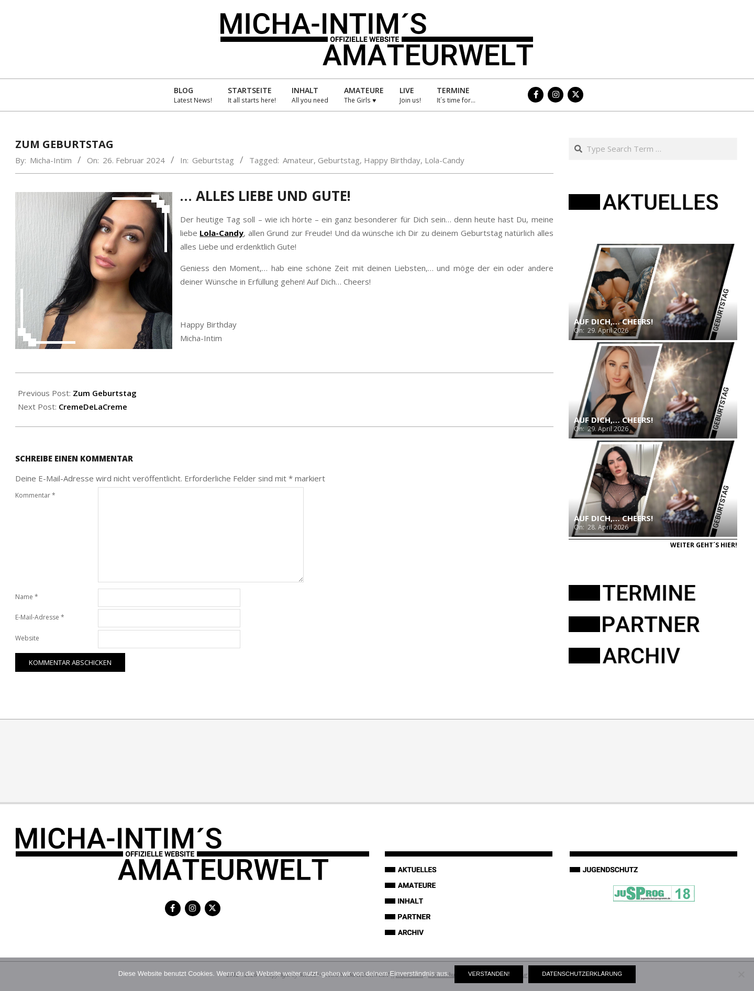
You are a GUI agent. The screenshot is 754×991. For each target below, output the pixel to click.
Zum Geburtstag (105, 393)
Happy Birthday (392, 160)
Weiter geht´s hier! (703, 544)
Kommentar (35, 495)
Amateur (298, 160)
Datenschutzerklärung (582, 974)
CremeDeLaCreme (93, 406)
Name (26, 596)
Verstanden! (488, 974)
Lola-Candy (444, 160)
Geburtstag (213, 160)
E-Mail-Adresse (39, 617)
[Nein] (741, 974)
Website (27, 638)
